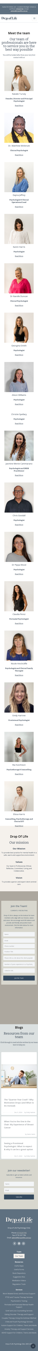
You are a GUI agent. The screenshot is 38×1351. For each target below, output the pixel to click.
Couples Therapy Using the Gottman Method (19, 1318)
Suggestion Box (19, 1277)
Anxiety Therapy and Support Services (19, 1329)
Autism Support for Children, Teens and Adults (19, 1325)
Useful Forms (19, 1269)
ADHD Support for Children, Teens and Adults (19, 1333)
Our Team (19, 1256)
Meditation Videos (19, 1280)
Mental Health (8, 1112)
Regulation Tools (19, 1284)
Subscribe (19, 1197)
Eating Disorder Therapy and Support (19, 1314)
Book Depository (19, 1273)
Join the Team (19, 978)
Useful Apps (19, 1266)
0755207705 (19, 9)
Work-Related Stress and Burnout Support (19, 1293)
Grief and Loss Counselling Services (19, 1311)
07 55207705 (22, 1233)
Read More (19, 105)
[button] (34, 18)
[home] (9, 18)
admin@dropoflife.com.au (19, 11)
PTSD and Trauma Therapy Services (19, 1297)
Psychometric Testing (19, 1301)
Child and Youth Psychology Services (19, 1322)
